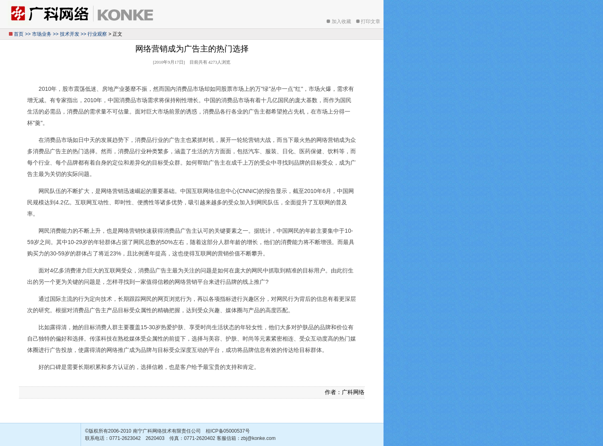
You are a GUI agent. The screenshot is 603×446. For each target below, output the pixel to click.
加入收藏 (341, 21)
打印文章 (370, 21)
